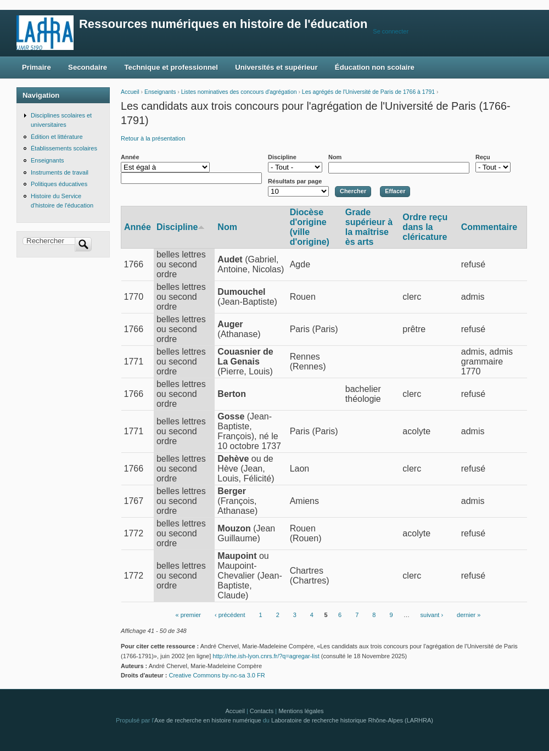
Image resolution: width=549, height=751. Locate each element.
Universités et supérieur (276, 67)
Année (130, 157)
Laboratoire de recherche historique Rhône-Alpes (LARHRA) (352, 720)
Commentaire (489, 227)
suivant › (432, 615)
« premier (188, 615)
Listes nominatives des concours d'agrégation (239, 92)
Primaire (36, 67)
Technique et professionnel (171, 67)
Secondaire (87, 67)
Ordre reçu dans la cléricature (424, 227)
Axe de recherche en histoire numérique (207, 720)
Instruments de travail (59, 172)
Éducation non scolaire (374, 67)
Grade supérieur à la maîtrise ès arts (369, 227)
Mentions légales (300, 711)
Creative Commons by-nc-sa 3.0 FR (220, 675)
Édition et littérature (57, 136)
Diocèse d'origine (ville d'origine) (309, 227)
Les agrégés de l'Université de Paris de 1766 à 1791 (368, 92)
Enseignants (160, 92)
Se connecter (390, 31)
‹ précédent (230, 615)
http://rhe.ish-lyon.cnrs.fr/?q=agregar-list (265, 656)
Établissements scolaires (64, 148)
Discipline (282, 157)
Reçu (482, 157)
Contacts (261, 711)
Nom (334, 157)
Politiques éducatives (59, 184)
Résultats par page (295, 181)
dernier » (468, 615)
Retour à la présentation (153, 138)
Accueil (130, 92)
